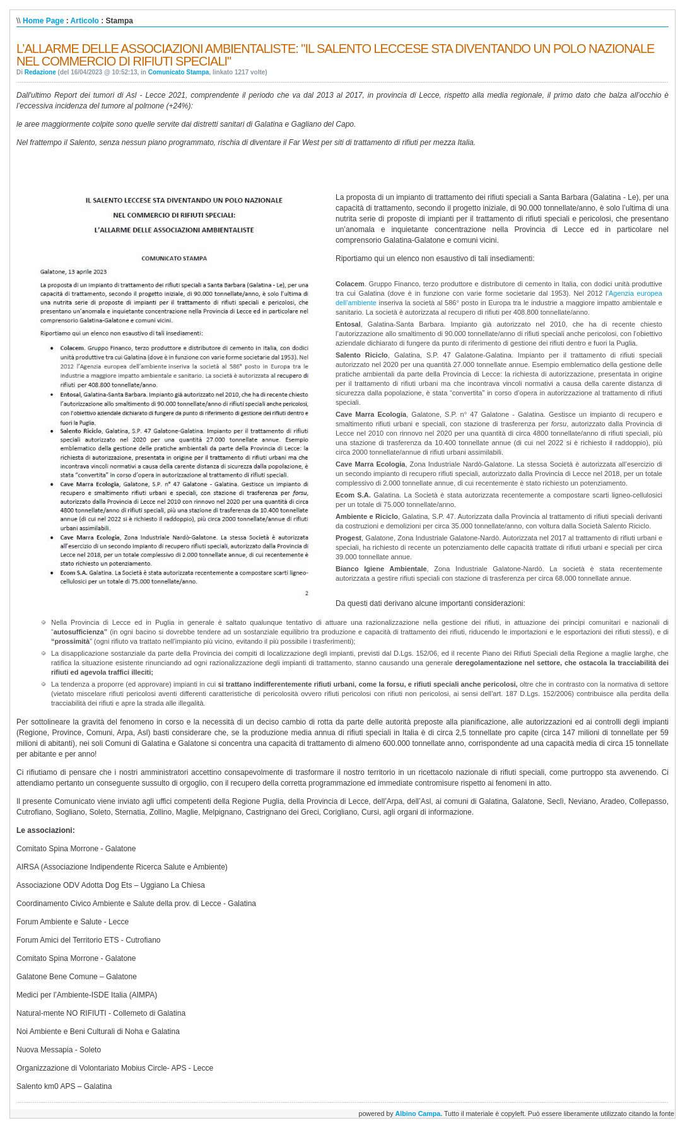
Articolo (85, 20)
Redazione (40, 72)
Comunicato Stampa (178, 72)
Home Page (43, 20)
